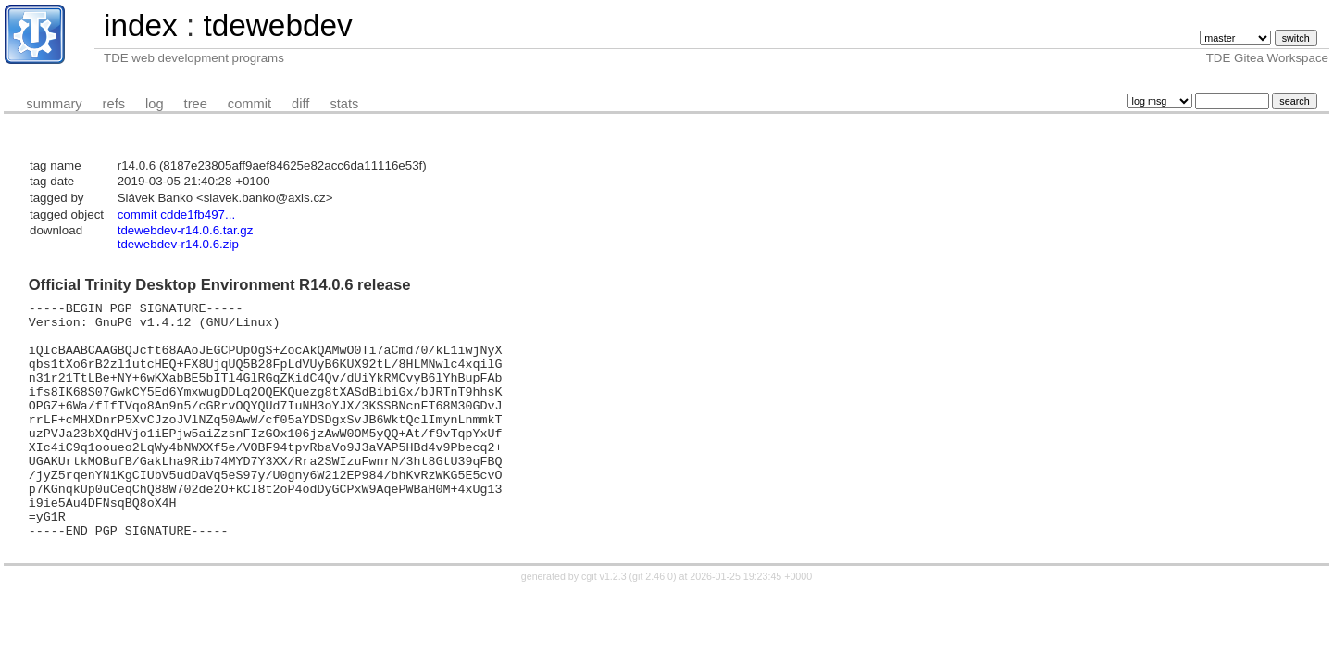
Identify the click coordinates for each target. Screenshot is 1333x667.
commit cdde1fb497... (176, 214)
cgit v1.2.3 (604, 623)
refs (114, 103)
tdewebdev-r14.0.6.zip (178, 244)
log (154, 103)
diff (300, 103)
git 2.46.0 (652, 623)
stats (344, 103)
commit (249, 103)
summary (53, 103)
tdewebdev (277, 25)
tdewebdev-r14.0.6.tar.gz (186, 230)
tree (195, 103)
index (141, 25)
